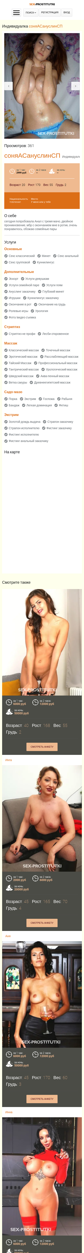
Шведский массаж (21, 376)
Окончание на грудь (51, 304)
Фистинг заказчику (59, 428)
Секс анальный (68, 256)
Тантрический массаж (24, 369)
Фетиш (63, 405)
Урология (41, 311)
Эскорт (13, 278)
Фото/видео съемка (22, 317)
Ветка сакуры (18, 382)
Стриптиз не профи (22, 333)
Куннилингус (45, 262)
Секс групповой (19, 262)
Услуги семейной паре (24, 285)
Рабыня (67, 399)
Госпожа (49, 399)
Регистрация (49, 12)
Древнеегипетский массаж (52, 382)
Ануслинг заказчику (22, 291)
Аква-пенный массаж (55, 376)
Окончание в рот (20, 304)
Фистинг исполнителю (24, 434)
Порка (13, 399)
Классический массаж (24, 350)
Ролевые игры (18, 311)
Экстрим (30, 399)
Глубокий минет (53, 291)
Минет (46, 256)
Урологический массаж (61, 369)
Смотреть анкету (42, 746)
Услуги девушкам (37, 278)
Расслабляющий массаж (61, 356)
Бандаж (14, 405)
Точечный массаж (58, 350)
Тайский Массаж (20, 363)
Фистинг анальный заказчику (28, 441)
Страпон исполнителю (24, 428)
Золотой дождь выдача (24, 421)
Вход (67, 12)
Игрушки (14, 298)
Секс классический (22, 256)
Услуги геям (54, 285)
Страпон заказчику (60, 421)
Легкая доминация (39, 405)
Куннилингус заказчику (43, 298)
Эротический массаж (23, 356)
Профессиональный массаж (57, 363)
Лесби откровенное (55, 333)
